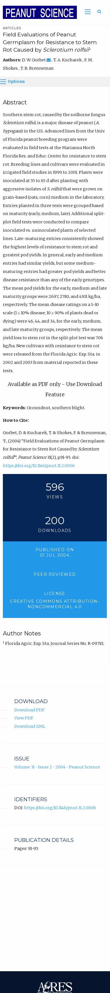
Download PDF (29, 710)
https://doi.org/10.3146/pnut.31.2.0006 (39, 465)
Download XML (29, 726)
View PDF (23, 718)
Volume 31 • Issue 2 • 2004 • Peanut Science (57, 767)
